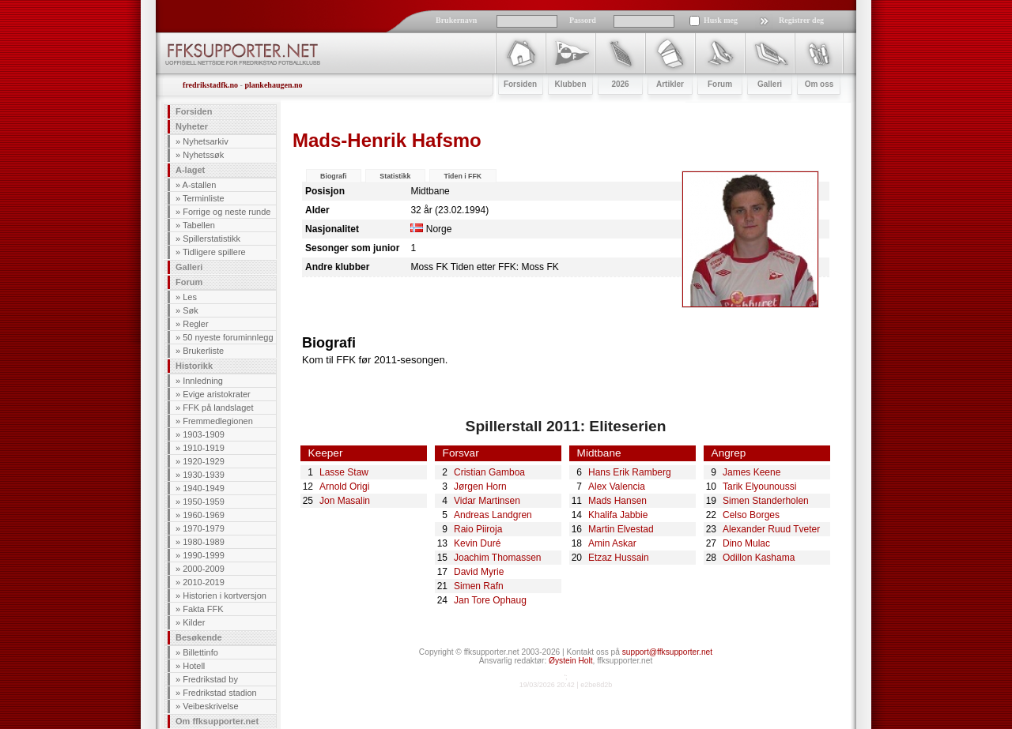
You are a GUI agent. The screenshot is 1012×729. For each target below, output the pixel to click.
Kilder (194, 622)
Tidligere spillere (214, 252)
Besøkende (199, 637)
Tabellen (199, 225)
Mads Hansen (617, 500)
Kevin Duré (477, 543)
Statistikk (395, 176)
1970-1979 (204, 528)
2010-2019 (204, 582)
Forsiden (194, 111)
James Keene (751, 472)
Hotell (194, 666)
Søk (190, 310)
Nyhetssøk (203, 155)
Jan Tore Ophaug (490, 600)
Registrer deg (801, 20)
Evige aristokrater (217, 394)
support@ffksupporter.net (667, 652)
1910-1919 (204, 448)
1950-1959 (204, 501)
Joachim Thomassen (498, 557)
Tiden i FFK (462, 176)
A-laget (190, 170)
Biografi (333, 176)
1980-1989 (204, 542)
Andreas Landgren (493, 514)
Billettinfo (200, 652)
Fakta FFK (203, 609)
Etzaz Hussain (618, 557)
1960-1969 (204, 515)
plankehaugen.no (273, 85)
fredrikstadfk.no (210, 85)
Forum (189, 282)
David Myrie (479, 571)
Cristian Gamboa (489, 472)
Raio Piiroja (478, 529)
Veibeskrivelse (210, 706)
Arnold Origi (344, 486)
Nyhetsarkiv (205, 141)
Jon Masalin (344, 500)
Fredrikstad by (210, 679)
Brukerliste (203, 350)
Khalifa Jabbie (618, 514)
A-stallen (200, 185)
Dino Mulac (746, 543)
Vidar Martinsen (487, 500)
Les (190, 297)
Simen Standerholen (766, 500)
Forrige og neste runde (226, 211)
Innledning (203, 380)
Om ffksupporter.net (217, 721)
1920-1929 (204, 461)
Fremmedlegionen (218, 421)
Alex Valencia (616, 486)
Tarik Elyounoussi (759, 486)
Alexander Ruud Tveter (771, 529)
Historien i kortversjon (224, 595)
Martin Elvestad (621, 529)
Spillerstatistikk (211, 238)
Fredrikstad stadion (220, 692)
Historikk (194, 365)
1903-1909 (204, 434)
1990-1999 (204, 555)
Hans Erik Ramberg (629, 472)
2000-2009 (204, 568)
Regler (195, 324)
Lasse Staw (343, 472)
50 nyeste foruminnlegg (228, 337)
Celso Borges (751, 514)
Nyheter (192, 126)
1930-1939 (204, 474)
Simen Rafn (479, 586)
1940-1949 (204, 488)
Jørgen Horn (480, 486)
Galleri (189, 267)
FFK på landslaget (218, 407)
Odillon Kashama (759, 557)
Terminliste (204, 198)
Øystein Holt (570, 660)
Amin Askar (612, 543)
